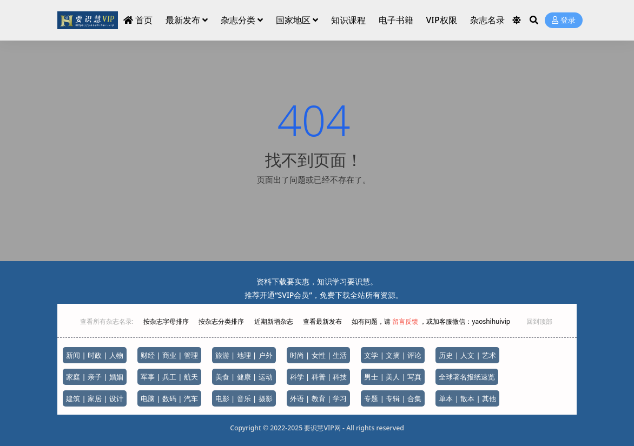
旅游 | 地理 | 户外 (244, 355)
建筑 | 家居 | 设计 (94, 398)
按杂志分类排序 (221, 321)
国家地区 (293, 20)
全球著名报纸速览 (467, 377)
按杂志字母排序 (166, 321)
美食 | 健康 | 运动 (244, 377)
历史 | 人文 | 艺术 (467, 355)
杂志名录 (487, 20)
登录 (564, 20)
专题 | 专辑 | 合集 (392, 398)
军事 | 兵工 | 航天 (169, 377)
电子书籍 (396, 20)
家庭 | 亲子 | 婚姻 (94, 377)
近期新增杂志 (274, 321)
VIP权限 (441, 20)
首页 (138, 20)
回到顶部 (539, 321)
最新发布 (183, 20)
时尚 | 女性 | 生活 (318, 355)
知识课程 (348, 20)
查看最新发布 (322, 321)
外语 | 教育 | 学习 (318, 398)
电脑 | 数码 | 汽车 (169, 398)
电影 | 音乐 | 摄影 (244, 398)
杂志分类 (238, 20)
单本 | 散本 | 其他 (467, 398)
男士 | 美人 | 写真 (392, 377)
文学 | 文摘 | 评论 (392, 355)
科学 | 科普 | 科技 (318, 377)
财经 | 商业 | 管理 (169, 355)
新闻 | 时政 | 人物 (94, 355)
